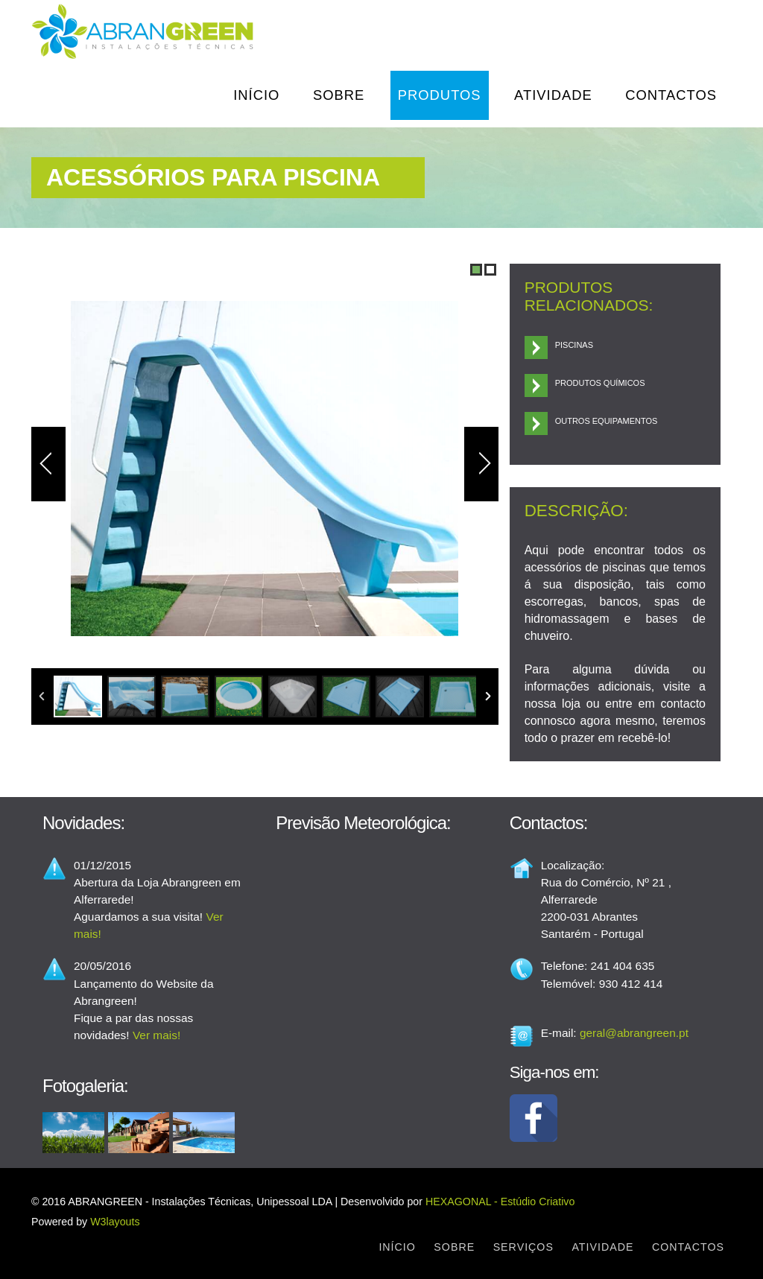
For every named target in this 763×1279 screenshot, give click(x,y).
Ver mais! (156, 1035)
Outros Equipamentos (606, 420)
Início (256, 95)
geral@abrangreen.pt (634, 1032)
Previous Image (48, 464)
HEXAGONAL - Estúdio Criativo (499, 1201)
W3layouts (114, 1222)
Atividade (553, 95)
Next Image (481, 464)
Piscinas (574, 344)
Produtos (439, 95)
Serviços (523, 1247)
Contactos (671, 95)
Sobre (338, 95)
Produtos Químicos (600, 382)
